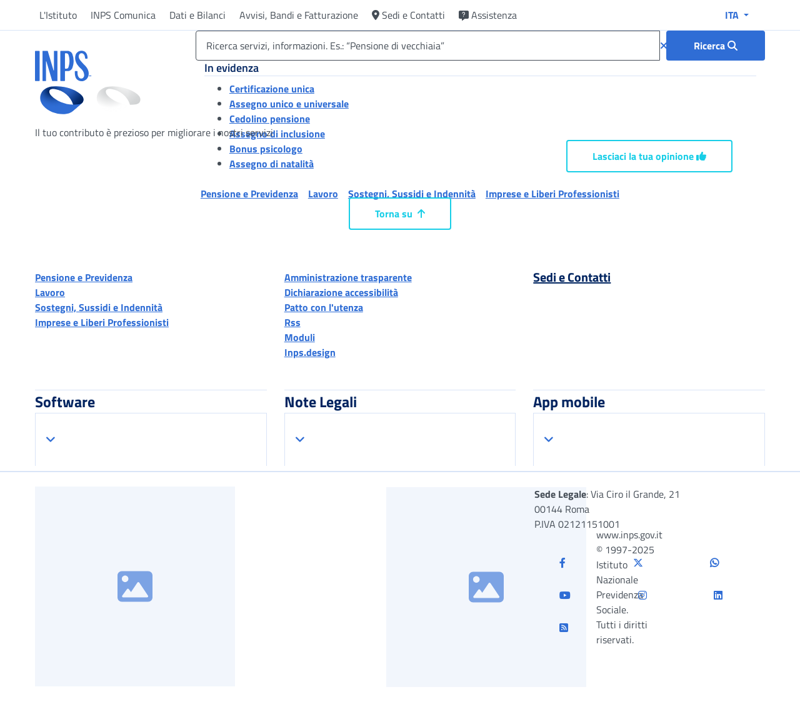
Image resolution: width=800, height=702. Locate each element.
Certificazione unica (271, 88)
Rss (292, 322)
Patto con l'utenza (323, 307)
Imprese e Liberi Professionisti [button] (552, 193)
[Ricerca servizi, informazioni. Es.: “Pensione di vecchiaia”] (428, 46)
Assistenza (488, 14)
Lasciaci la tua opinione (649, 156)
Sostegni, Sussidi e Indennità (98, 307)
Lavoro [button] (323, 193)
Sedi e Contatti (408, 14)
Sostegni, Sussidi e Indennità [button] (412, 193)
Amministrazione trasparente (348, 277)
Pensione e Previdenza (83, 277)
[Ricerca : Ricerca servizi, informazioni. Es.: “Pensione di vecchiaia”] (715, 46)
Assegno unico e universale (289, 103)
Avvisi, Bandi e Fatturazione (298, 14)
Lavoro (50, 292)
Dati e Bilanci (197, 14)
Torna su (400, 213)
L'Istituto (58, 14)
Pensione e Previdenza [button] (249, 193)
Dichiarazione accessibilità (341, 292)
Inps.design (310, 352)
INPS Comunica (123, 14)
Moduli (299, 337)
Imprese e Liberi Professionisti (102, 322)
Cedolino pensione (269, 118)
